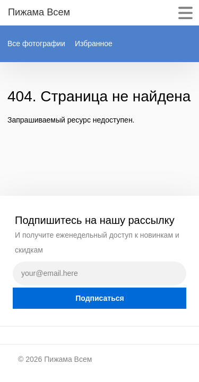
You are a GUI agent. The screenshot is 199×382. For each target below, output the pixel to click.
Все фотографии (36, 43)
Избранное (94, 43)
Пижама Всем (68, 359)
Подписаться (99, 298)
